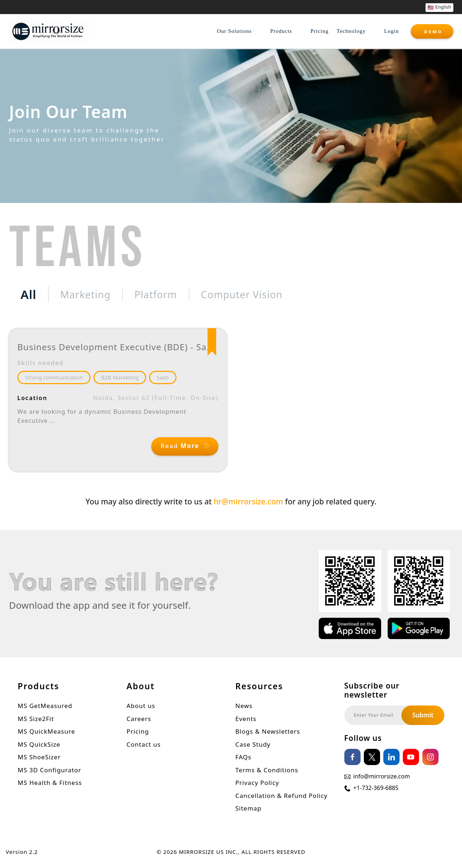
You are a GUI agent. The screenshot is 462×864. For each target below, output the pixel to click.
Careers (139, 719)
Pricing (319, 31)
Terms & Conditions (266, 771)
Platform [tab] (155, 294)
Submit (422, 716)
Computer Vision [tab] (242, 294)
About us (141, 707)
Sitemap (248, 809)
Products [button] (281, 31)
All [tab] (28, 294)
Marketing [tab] (85, 294)
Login (391, 31)
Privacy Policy (257, 784)
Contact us (144, 745)
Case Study (253, 745)
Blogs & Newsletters (267, 732)
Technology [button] (351, 31)
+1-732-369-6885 (375, 789)
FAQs (243, 758)
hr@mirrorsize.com (248, 503)
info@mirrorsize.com (381, 777)
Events (245, 719)
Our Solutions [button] (234, 31)
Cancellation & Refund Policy (281, 796)
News (244, 707)
